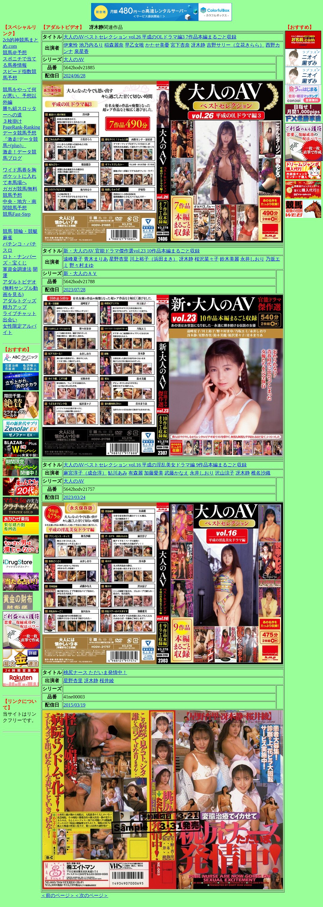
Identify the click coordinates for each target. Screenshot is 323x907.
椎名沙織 (260, 472)
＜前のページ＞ (58, 895)
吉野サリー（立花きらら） (235, 45)
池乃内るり (91, 45)
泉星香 (81, 51)
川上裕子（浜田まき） (154, 259)
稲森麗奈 (114, 45)
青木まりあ (96, 259)
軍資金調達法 (17, 269)
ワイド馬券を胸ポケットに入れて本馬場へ (19, 176)
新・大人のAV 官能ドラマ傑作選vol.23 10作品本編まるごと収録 (131, 250)
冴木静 (198, 45)
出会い (10, 319)
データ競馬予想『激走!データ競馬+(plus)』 (20, 139)
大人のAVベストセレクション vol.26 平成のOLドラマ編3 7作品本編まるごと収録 (149, 36)
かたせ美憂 (157, 45)
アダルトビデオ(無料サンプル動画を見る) (20, 288)
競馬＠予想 (15, 52)
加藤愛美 (153, 472)
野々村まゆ (81, 265)
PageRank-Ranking (21, 127)
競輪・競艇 (26, 231)
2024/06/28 (74, 75)
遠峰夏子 (73, 259)
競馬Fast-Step (16, 214)
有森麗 (135, 472)
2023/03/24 (74, 497)
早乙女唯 (134, 45)
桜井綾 (107, 680)
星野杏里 (118, 259)
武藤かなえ (177, 472)
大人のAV (73, 59)
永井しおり (252, 259)
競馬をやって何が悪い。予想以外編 (19, 96)
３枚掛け (12, 121)
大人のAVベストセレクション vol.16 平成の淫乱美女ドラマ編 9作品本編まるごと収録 (155, 464)
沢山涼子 (224, 472)
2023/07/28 (74, 289)
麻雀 (7, 237)
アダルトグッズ (19, 300)
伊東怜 (70, 45)
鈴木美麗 (229, 259)
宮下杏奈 (180, 45)
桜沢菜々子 (207, 259)
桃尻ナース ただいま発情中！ (95, 672)
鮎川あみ (117, 472)
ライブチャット (19, 313)
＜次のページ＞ (91, 895)
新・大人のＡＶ (80, 273)
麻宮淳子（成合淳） (85, 472)
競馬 (7, 231)
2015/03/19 (74, 704)
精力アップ (15, 307)
